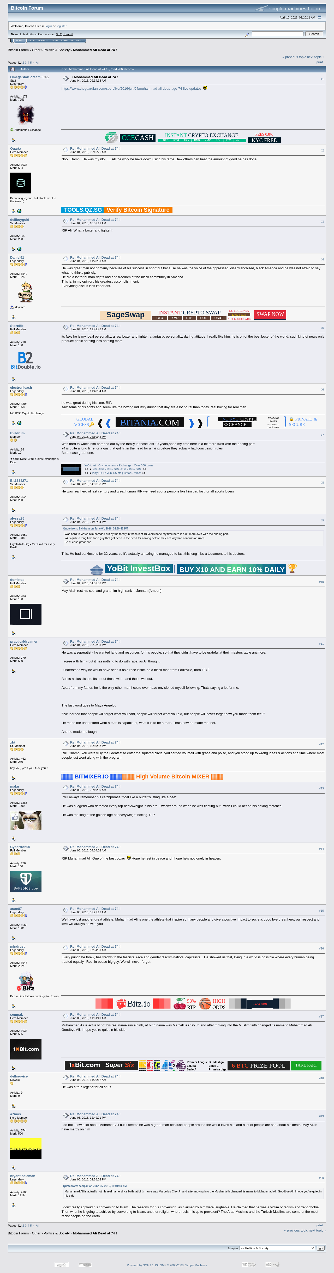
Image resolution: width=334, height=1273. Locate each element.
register (61, 26)
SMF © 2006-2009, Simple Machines (183, 1265)
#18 (321, 1078)
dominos (17, 580)
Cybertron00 (20, 847)
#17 (321, 1016)
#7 (322, 435)
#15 (321, 910)
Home (19, 40)
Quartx (15, 148)
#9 (322, 520)
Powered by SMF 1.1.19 (142, 1265)
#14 (321, 848)
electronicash (21, 387)
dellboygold (19, 220)
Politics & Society (57, 50)
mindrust (17, 946)
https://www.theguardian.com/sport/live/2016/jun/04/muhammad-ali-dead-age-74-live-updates (131, 88)
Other (36, 50)
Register (67, 40)
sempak (16, 1014)
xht (12, 742)
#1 (322, 79)
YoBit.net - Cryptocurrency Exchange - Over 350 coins (119, 465)
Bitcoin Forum (18, 50)
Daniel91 (17, 257)
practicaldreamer (24, 641)
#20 (321, 1177)
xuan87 (16, 909)
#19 (321, 1116)
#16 (321, 948)
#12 (321, 744)
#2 (322, 150)
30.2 (59, 34)
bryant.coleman (22, 1176)
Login (54, 40)
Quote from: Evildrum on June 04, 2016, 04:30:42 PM (95, 528)
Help (31, 40)
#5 (322, 327)
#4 (322, 259)
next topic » (316, 57)
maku (14, 786)
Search (43, 40)
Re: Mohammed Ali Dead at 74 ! (95, 148)
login (49, 26)
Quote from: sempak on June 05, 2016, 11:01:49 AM (95, 1186)
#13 (321, 788)
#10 (321, 581)
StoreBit (16, 326)
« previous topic (294, 57)
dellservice (19, 1076)
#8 (322, 482)
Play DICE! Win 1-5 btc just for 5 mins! (116, 472)
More (79, 40)
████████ (71, 469)
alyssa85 (17, 518)
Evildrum (17, 433)
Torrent (67, 34)
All (37, 62)
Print (320, 62)
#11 (321, 643)
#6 (322, 389)
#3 (322, 221)
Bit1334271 (19, 481)
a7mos (15, 1114)
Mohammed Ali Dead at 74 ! (95, 50)
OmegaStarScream (25, 77)
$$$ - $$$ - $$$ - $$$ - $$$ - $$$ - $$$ (117, 469)
